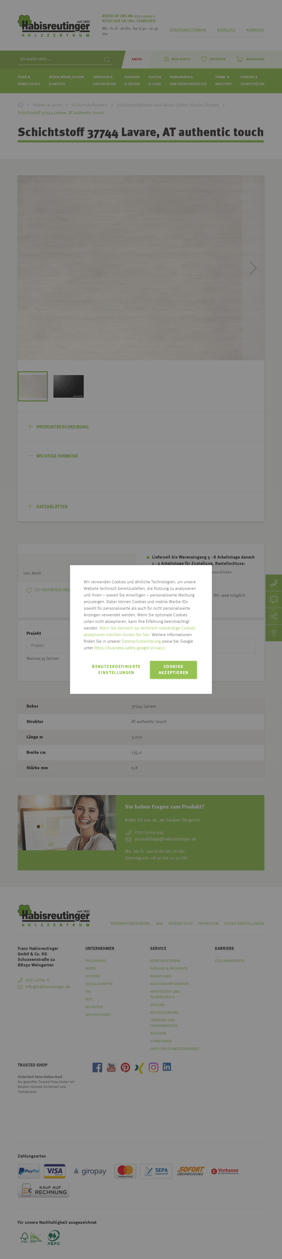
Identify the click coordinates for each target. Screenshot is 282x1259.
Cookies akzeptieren (174, 670)
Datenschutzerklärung (141, 641)
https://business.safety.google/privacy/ (130, 648)
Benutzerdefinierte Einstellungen (116, 670)
